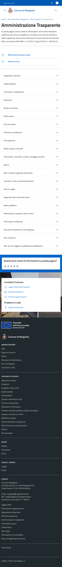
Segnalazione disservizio (10, 512)
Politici (3, 356)
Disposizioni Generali (12, 75)
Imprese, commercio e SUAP (12, 414)
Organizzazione (10, 83)
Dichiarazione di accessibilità (12, 534)
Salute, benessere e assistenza (13, 421)
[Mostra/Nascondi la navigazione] (4, 10)
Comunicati (5, 449)
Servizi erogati (9, 189)
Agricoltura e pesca (8, 380)
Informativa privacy (8, 523)
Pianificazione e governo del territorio (19, 213)
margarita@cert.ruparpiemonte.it (18, 496)
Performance (9, 116)
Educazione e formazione (11, 406)
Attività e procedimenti (13, 132)
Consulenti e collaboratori (14, 91)
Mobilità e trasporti (8, 418)
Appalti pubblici (7, 391)
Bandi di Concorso (11, 108)
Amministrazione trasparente (12, 519)
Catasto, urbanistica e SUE (11, 399)
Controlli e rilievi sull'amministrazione (19, 181)
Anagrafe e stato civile (10, 388)
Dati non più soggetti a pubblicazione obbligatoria (23, 245)
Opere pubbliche (10, 205)
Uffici (3, 348)
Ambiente (5, 384)
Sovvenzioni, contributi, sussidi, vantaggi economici (24, 156)
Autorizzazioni (6, 395)
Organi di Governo (8, 352)
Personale (8, 100)
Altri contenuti (9, 237)
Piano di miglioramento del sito (13, 538)
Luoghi (4, 466)
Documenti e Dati (8, 367)
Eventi (3, 470)
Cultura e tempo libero (10, 403)
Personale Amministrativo (11, 360)
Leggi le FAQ (6, 504)
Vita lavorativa (7, 433)
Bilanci (6, 164)
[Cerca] (55, 10)
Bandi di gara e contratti (13, 148)
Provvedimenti (9, 140)
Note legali (5, 531)
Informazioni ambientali (13, 221)
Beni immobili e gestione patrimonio (18, 173)
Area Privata (6, 547)
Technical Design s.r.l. (17, 560)
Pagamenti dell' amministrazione (17, 197)
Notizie (4, 446)
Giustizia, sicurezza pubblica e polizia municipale (19, 410)
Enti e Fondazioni (8, 363)
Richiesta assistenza (9, 516)
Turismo (4, 429)
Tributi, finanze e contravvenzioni (14, 425)
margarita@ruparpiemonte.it (18, 494)
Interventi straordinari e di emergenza (19, 229)
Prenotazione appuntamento (12, 508)
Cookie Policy (6, 527)
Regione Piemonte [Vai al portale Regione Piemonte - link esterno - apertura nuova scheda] (9, 3)
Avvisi (3, 453)
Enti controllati (10, 124)
